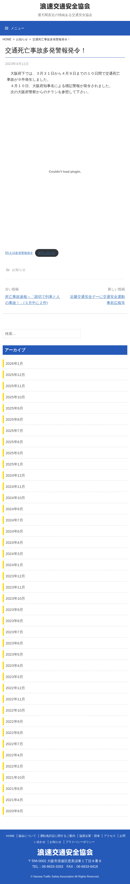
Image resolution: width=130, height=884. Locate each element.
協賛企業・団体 (89, 835)
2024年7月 (14, 520)
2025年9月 (14, 408)
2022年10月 (15, 710)
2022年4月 (14, 755)
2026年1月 (14, 363)
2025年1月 (14, 464)
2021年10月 (15, 777)
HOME (7, 39)
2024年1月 (14, 565)
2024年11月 (15, 486)
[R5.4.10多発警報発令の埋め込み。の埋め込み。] (65, 172)
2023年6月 (14, 643)
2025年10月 (15, 397)
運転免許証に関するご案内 (57, 835)
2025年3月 (14, 453)
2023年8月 (14, 620)
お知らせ (22, 39)
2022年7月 (14, 743)
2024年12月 (15, 475)
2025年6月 (14, 441)
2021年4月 (14, 799)
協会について (27, 835)
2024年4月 (14, 542)
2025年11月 (15, 386)
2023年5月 (14, 654)
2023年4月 (14, 665)
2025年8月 (14, 419)
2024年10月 (15, 497)
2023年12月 (15, 576)
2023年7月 (14, 632)
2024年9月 (14, 509)
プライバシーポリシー (80, 841)
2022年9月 (14, 721)
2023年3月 (14, 676)
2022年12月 (15, 688)
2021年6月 (14, 788)
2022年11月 (15, 699)
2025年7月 (14, 430)
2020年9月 (14, 811)
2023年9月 (14, 609)
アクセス (110, 835)
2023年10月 (15, 598)
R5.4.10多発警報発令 (19, 253)
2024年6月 (14, 531)
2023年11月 (15, 587)
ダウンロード (47, 253)
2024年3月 (14, 553)
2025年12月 (15, 374)
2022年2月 (14, 766)
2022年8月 (14, 732)
